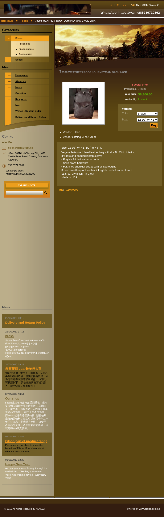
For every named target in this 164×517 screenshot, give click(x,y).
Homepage (7, 21)
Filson (24, 21)
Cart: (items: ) (147, 5)
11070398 (72, 189)
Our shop (12, 398)
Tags (60, 189)
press (9, 336)
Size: (125, 119)
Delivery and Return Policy (25, 322)
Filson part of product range (26, 441)
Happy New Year (17, 464)
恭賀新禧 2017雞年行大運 (23, 369)
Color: (125, 113)
